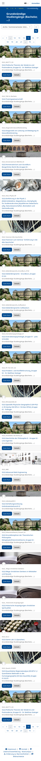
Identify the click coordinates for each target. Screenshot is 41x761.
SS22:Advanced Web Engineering (14, 472)
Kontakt (23, 749)
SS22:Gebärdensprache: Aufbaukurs (15, 308)
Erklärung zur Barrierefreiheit (16, 754)
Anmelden (36, 3)
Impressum (10, 749)
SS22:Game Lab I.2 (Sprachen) (13, 639)
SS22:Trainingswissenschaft (12, 99)
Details (16, 75)
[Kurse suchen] (36, 27)
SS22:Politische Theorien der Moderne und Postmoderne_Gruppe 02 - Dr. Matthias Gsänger (20, 66)
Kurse (12, 8)
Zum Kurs (7, 75)
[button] (26, 3)
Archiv (15, 8)
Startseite (8, 8)
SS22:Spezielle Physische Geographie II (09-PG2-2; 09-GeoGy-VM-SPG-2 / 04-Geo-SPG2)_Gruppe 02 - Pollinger (20, 406)
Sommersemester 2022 (21, 8)
